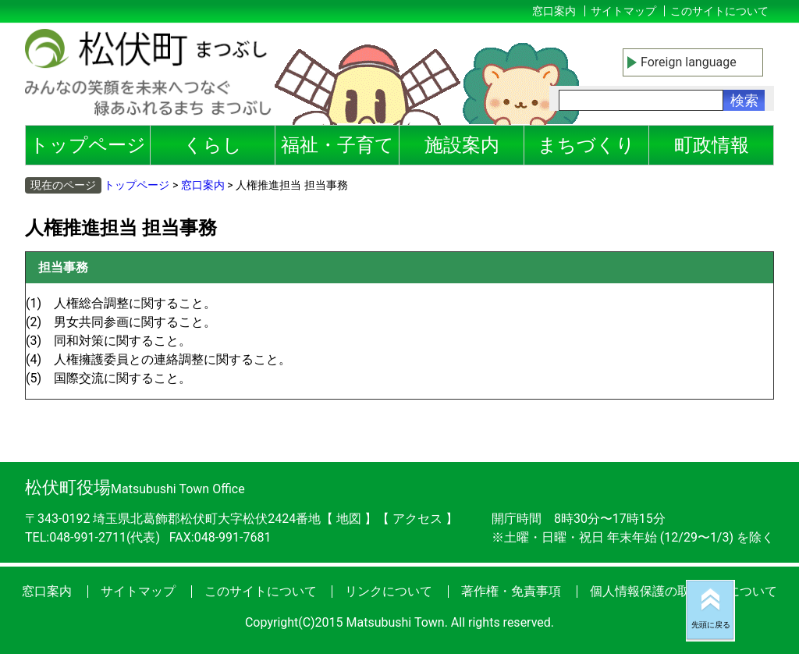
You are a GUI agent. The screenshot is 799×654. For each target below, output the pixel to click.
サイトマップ (623, 11)
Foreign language (689, 62)
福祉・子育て (337, 145)
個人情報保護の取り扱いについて (683, 591)
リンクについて (388, 591)
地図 (348, 518)
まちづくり (586, 145)
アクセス (419, 518)
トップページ (88, 145)
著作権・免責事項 (511, 591)
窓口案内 (554, 11)
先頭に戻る (710, 624)
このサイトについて (719, 11)
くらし (212, 145)
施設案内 (461, 145)
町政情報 (711, 145)
